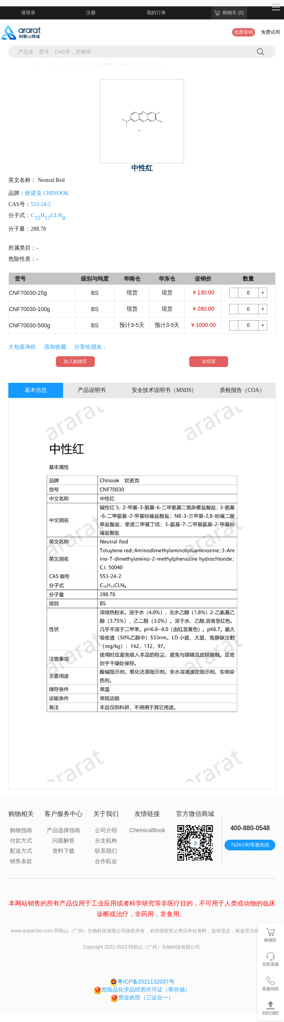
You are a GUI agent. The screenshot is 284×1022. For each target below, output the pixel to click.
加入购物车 (75, 361)
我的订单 (156, 12)
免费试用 (270, 32)
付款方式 (21, 840)
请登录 (28, 12)
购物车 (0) (229, 12)
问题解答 (63, 840)
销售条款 (21, 861)
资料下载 (63, 851)
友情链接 (147, 813)
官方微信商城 (195, 813)
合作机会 (106, 861)
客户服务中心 (63, 813)
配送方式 (21, 851)
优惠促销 (243, 32)
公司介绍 (106, 830)
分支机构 (106, 840)
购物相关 (21, 813)
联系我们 (106, 851)
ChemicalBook (147, 830)
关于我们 (106, 813)
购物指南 (21, 830)
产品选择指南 (63, 830)
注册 (91, 12)
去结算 (208, 361)
